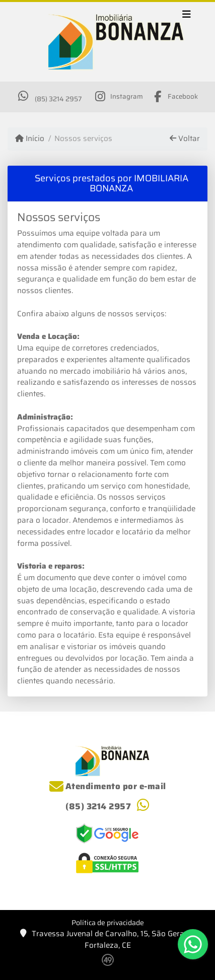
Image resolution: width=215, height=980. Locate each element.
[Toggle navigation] (186, 15)
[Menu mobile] (107, 42)
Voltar (185, 139)
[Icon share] (119, 96)
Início (29, 139)
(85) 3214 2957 (58, 99)
